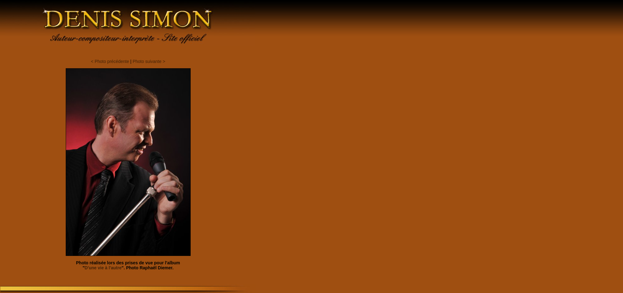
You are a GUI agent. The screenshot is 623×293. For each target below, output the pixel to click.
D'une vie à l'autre (103, 267)
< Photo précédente (110, 61)
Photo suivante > (149, 61)
